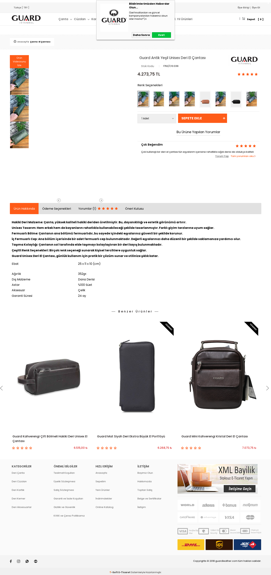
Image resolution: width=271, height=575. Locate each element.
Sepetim (101, 479)
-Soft (114, 570)
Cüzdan (80, 19)
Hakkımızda (144, 479)
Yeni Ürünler (103, 488)
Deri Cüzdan (19, 479)
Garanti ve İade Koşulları (68, 496)
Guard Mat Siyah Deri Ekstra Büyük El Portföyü (131, 436)
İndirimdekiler (104, 496)
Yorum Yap (222, 156)
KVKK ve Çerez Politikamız (69, 513)
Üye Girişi (243, 7)
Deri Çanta (18, 471)
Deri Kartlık (18, 488)
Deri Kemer (18, 496)
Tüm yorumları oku (242, 156)
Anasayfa (101, 471)
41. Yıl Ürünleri (182, 19)
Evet (161, 35)
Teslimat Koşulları (64, 471)
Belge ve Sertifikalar (149, 496)
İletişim (141, 505)
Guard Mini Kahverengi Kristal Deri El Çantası (214, 436)
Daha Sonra (141, 35)
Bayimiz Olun (145, 471)
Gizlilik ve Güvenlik (64, 505)
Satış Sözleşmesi (64, 488)
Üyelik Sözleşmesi (64, 479)
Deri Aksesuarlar (22, 505)
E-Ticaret (124, 570)
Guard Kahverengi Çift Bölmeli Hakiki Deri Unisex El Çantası (49, 438)
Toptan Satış (144, 488)
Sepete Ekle (191, 118)
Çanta (63, 19)
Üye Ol (256, 7)
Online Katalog (104, 505)
